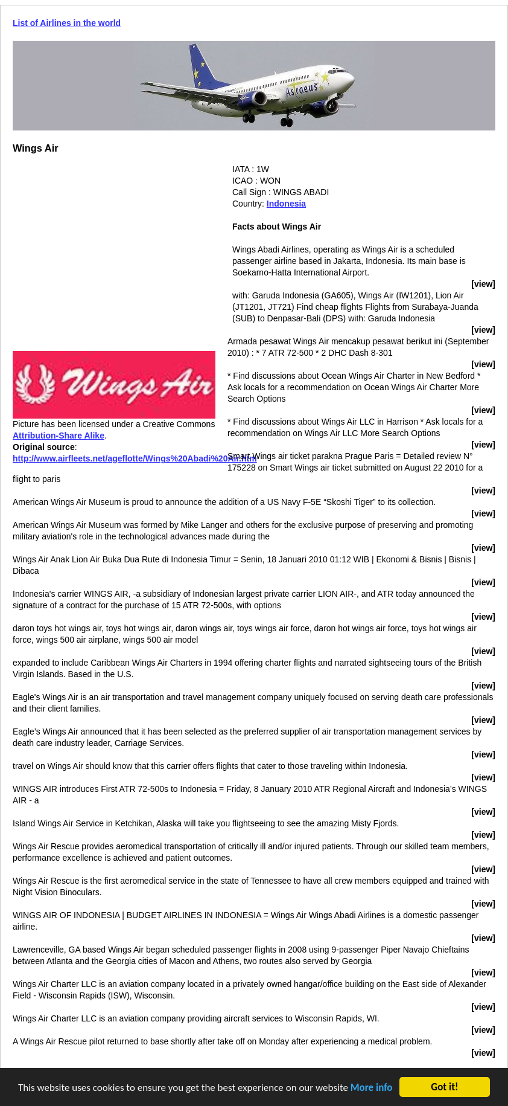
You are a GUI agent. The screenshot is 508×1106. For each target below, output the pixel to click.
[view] (483, 284)
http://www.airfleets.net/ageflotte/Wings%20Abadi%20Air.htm (135, 458)
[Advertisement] (114, 248)
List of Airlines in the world (67, 23)
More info (372, 1088)
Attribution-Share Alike (58, 435)
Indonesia (286, 203)
